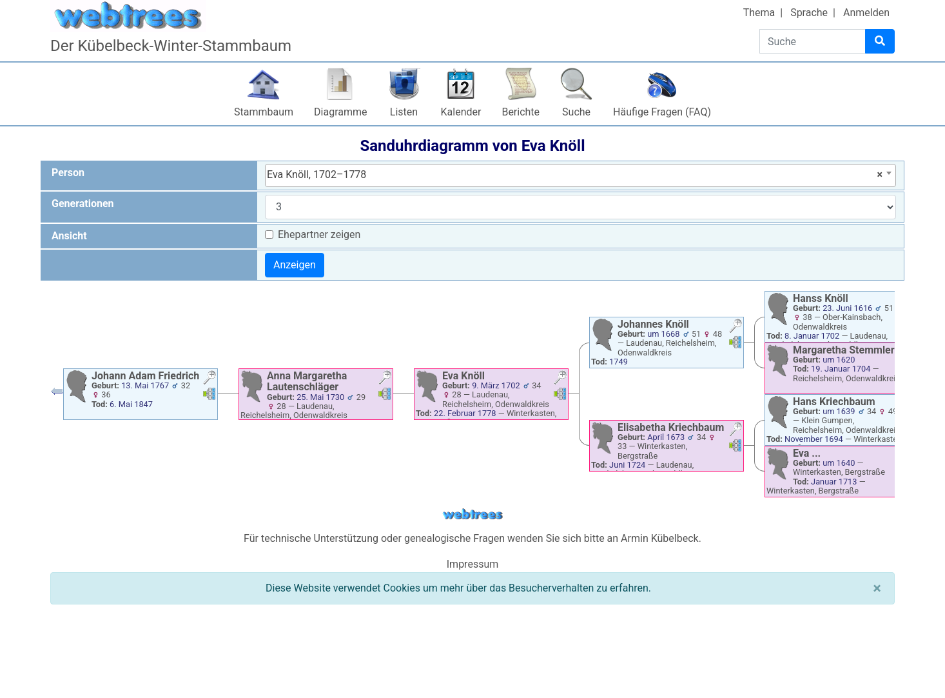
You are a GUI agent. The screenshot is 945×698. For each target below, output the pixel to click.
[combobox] (580, 175)
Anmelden (866, 12)
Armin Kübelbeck (660, 538)
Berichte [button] (521, 112)
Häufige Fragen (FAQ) (662, 112)
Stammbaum (263, 112)
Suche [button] (576, 112)
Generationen (83, 203)
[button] (209, 379)
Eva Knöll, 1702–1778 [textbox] (574, 175)
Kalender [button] (461, 112)
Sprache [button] (809, 12)
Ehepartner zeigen (319, 234)
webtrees (472, 514)
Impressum (473, 564)
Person (68, 172)
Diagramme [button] (340, 112)
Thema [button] (759, 12)
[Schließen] (877, 588)
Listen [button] (404, 112)
